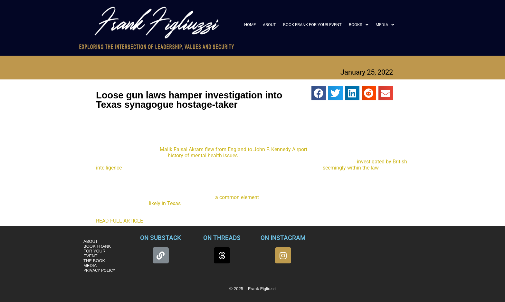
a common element (237, 197)
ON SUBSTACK (160, 238)
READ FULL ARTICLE (119, 221)
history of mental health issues (203, 155)
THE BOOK (94, 260)
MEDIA (385, 24)
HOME (250, 24)
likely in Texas (165, 203)
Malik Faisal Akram (182, 149)
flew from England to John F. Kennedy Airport (256, 149)
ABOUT (269, 24)
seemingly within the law (350, 168)
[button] (358, 24)
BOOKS (358, 24)
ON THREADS (222, 238)
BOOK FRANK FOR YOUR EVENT (312, 24)
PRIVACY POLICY (99, 270)
